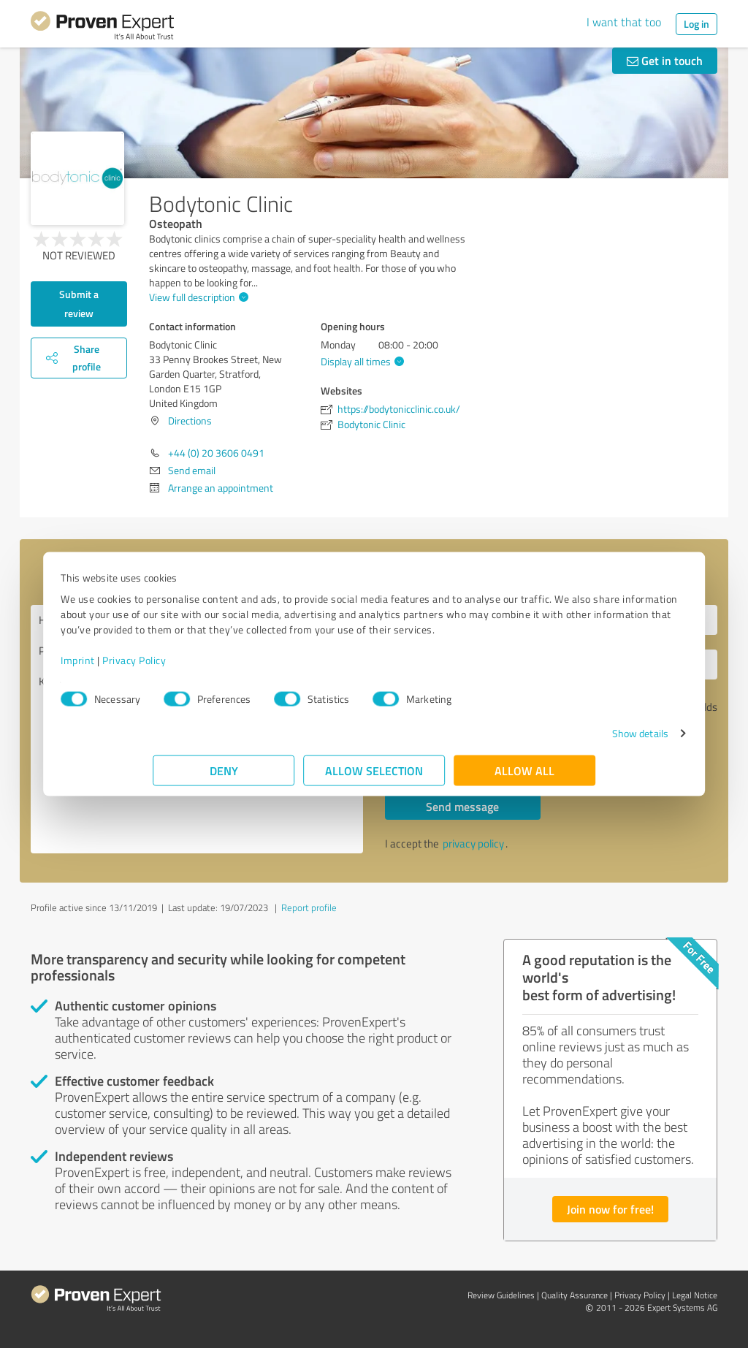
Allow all (524, 777)
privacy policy (473, 843)
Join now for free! (610, 1208)
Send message (462, 806)
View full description (197, 297)
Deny (224, 777)
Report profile (309, 907)
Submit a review (79, 303)
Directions (190, 420)
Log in (696, 24)
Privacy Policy (226, 667)
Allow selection (374, 777)
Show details (548, 740)
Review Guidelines (501, 1295)
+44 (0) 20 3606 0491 (216, 453)
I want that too (624, 22)
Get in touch (665, 60)
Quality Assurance (574, 1295)
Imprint (170, 667)
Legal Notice (694, 1295)
